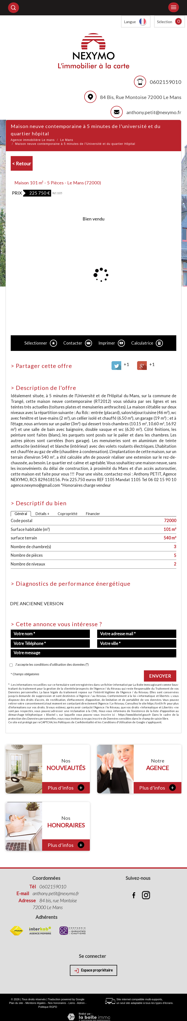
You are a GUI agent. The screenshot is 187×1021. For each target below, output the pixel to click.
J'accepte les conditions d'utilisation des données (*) (52, 664)
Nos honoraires (57, 1002)
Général (21, 514)
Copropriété (67, 514)
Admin (81, 1002)
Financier (93, 514)
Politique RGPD (47, 1006)
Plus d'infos (66, 787)
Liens (71, 1002)
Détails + (42, 514)
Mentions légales (35, 1002)
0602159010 (165, 82)
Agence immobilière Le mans (33, 140)
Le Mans (66, 140)
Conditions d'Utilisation (117, 722)
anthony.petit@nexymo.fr (153, 112)
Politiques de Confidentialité (76, 722)
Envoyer (160, 676)
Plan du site (16, 1002)
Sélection (164, 22)
